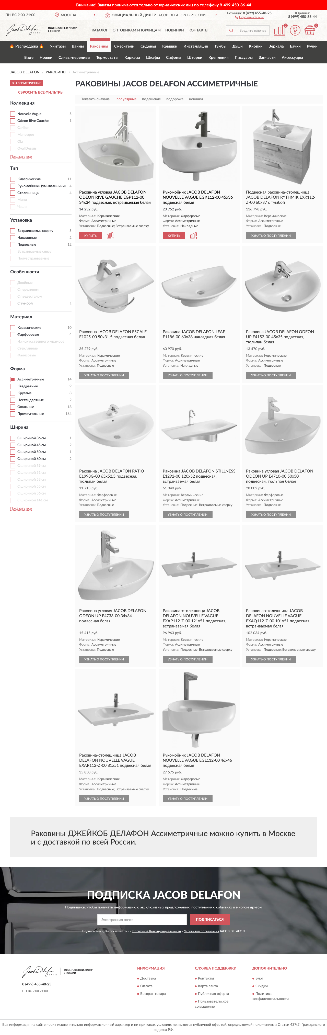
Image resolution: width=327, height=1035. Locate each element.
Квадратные (27, 386)
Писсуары (244, 58)
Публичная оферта (213, 994)
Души (237, 46)
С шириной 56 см (31, 493)
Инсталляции (195, 46)
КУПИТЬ (90, 235)
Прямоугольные (30, 414)
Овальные (25, 407)
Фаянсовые (26, 355)
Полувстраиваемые (33, 258)
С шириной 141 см (32, 500)
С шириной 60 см (31, 459)
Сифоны (173, 58)
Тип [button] (14, 168)
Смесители (124, 46)
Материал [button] (21, 317)
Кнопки (256, 46)
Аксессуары (292, 58)
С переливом (28, 289)
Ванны (78, 46)
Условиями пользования (201, 931)
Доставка (148, 978)
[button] (249, 16)
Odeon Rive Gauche (33, 121)
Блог (259, 978)
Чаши (22, 207)
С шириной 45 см (31, 445)
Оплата (146, 986)
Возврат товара (153, 994)
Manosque (25, 135)
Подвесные (26, 244)
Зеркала (276, 46)
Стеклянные (27, 348)
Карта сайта (208, 986)
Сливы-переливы (74, 58)
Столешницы (28, 193)
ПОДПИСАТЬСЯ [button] (210, 919)
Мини (22, 200)
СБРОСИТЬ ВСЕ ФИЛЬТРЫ (41, 92)
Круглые (24, 393)
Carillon (23, 128)
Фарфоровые (28, 334)
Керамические (29, 328)
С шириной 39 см (31, 466)
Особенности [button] (24, 272)
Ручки (312, 46)
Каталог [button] (100, 30)
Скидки (261, 986)
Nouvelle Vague (29, 114)
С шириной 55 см (31, 486)
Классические (29, 179)
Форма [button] (17, 369)
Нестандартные (30, 400)
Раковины (99, 46)
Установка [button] (21, 220)
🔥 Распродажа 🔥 (26, 46)
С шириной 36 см (31, 438)
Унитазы (58, 46)
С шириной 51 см (31, 473)
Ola (20, 141)
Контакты (198, 30)
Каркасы (132, 58)
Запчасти (267, 58)
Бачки (295, 46)
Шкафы (153, 58)
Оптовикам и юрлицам (137, 30)
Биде (28, 58)
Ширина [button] (19, 427)
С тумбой (25, 303)
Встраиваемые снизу (34, 251)
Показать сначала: (95, 99)
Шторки (194, 58)
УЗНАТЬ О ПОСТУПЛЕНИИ (271, 235)
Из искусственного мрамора (40, 341)
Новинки (174, 30)
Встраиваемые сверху (35, 231)
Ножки (46, 58)
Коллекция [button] (22, 103)
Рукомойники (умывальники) (41, 186)
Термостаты (107, 58)
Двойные (24, 283)
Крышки (169, 46)
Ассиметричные (30, 379)
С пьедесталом (29, 296)
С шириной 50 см (31, 452)
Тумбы (220, 46)
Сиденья (148, 46)
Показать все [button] (21, 157)
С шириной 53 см (31, 479)
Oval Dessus (27, 148)
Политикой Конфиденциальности (156, 931)
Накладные (27, 238)
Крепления (218, 58)
